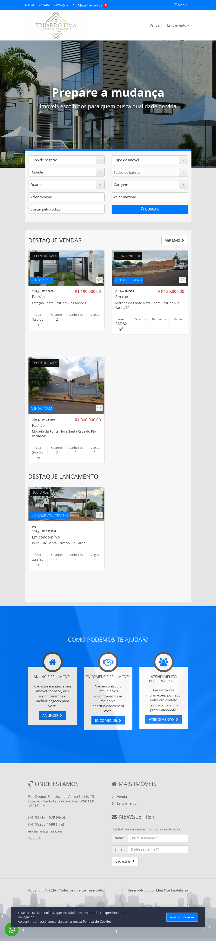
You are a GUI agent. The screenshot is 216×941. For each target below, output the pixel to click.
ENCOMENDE (108, 720)
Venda (156, 25)
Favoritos (87, 5)
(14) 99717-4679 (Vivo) (47, 5)
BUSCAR (150, 209)
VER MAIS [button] (174, 240)
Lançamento (178, 25)
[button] (66, 159)
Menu (180, 5)
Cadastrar (125, 861)
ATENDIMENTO (163, 719)
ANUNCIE (52, 715)
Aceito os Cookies (182, 917)
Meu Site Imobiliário (172, 890)
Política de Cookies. (98, 921)
